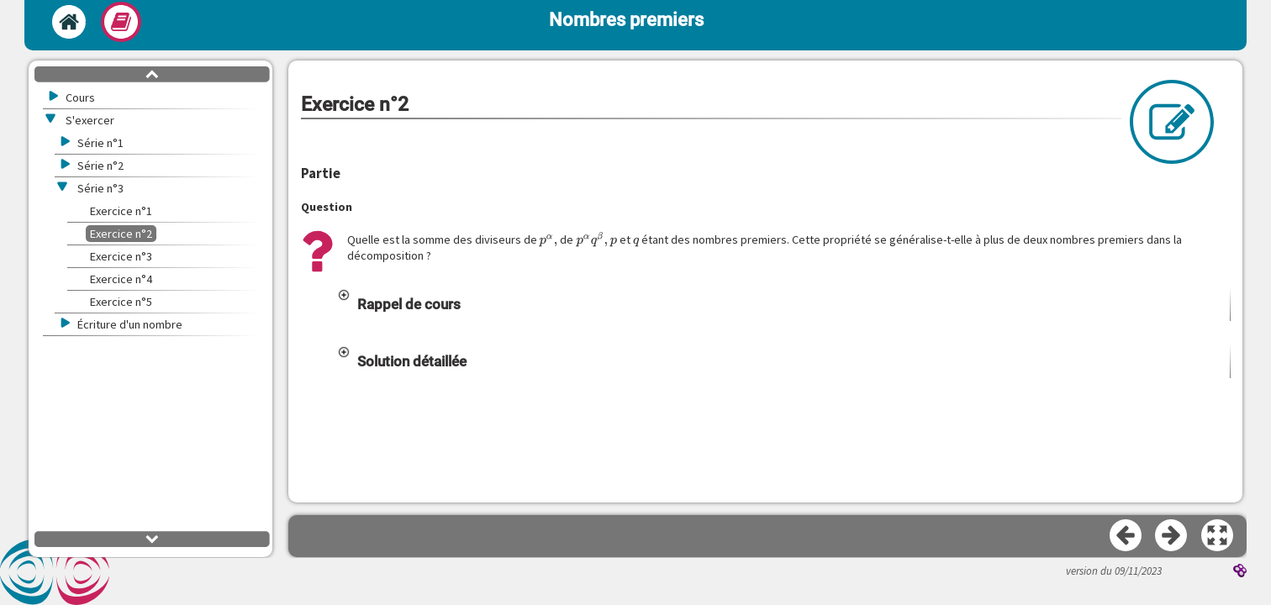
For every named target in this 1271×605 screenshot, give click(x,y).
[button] (783, 304)
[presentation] (549, 240)
